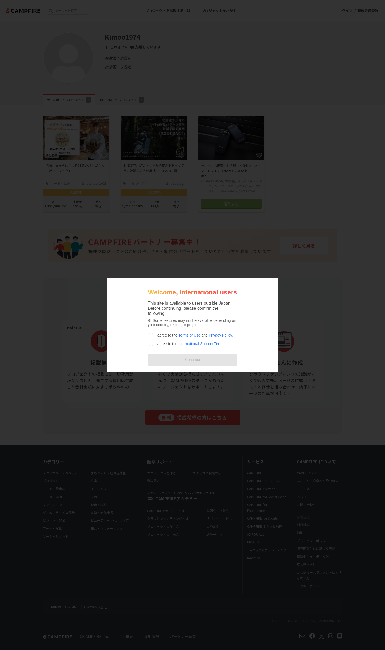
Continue (192, 359)
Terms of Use (189, 335)
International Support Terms (201, 344)
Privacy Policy (220, 335)
